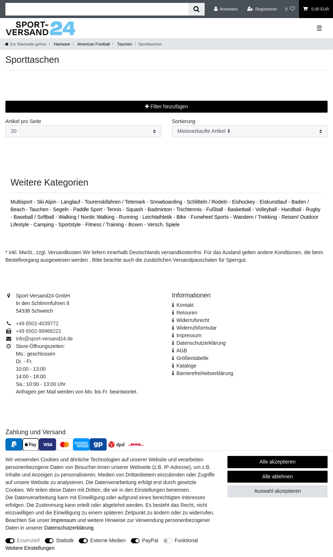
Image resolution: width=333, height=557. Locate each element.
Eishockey (244, 202)
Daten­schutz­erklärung (201, 343)
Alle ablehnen (277, 476)
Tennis (115, 209)
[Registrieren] (262, 9)
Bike (182, 217)
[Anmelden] (226, 9)
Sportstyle (70, 224)
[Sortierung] (250, 131)
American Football (93, 44)
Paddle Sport (88, 209)
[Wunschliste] (290, 9)
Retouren (186, 313)
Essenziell (28, 540)
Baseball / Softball (35, 217)
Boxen (136, 224)
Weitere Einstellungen (30, 548)
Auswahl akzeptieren (277, 491)
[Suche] (196, 9)
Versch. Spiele (163, 224)
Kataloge (186, 366)
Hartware (62, 44)
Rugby (313, 209)
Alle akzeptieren (278, 462)
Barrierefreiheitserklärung (204, 373)
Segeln (61, 209)
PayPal (150, 540)
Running (129, 217)
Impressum (188, 335)
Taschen (124, 44)
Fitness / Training (105, 224)
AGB (181, 350)
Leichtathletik (158, 217)
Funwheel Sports (210, 217)
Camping (44, 224)
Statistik (65, 540)
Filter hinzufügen (166, 106)
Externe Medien (108, 540)
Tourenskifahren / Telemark (116, 202)
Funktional (186, 540)
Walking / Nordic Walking (87, 217)
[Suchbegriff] (96, 9)
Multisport (22, 202)
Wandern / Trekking (255, 217)
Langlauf (71, 202)
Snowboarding (167, 202)
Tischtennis (189, 209)
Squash (135, 209)
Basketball (239, 209)
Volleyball (266, 209)
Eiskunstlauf (274, 202)
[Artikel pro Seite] (83, 131)
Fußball (215, 209)
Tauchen (39, 209)
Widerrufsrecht (192, 320)
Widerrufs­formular (196, 328)
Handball (292, 209)
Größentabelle (192, 358)
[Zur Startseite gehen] (25, 44)
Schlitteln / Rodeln (208, 202)
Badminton (160, 209)
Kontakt (184, 305)
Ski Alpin (47, 202)
